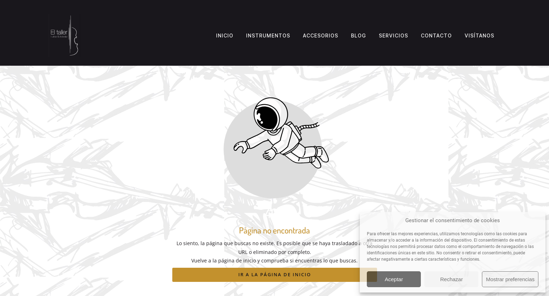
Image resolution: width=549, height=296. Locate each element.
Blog (358, 35)
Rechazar (451, 279)
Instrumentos (268, 35)
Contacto (436, 35)
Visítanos (479, 35)
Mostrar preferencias (510, 279)
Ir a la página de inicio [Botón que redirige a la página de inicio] (274, 274)
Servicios (393, 35)
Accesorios (320, 35)
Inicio (224, 35)
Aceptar (394, 279)
